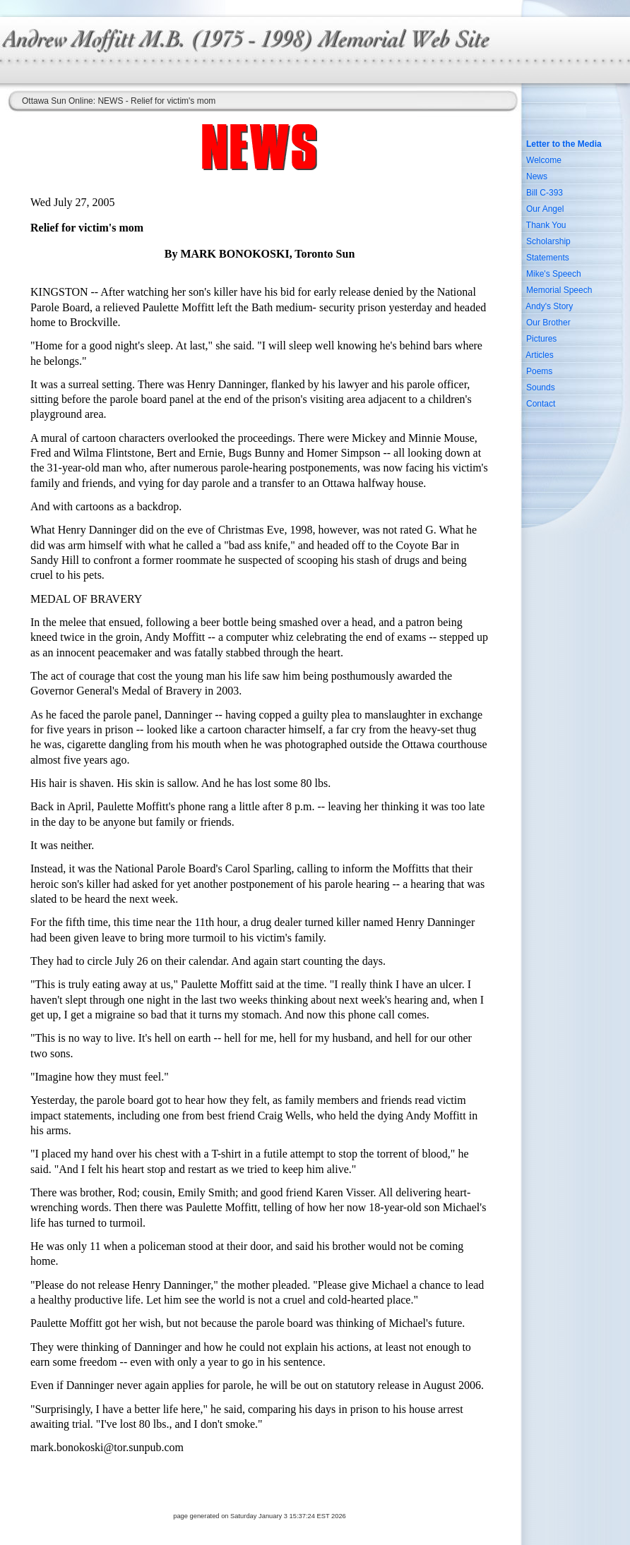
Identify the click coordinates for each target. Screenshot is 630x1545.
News (536, 176)
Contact (540, 404)
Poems (539, 371)
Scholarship (548, 241)
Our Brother (548, 322)
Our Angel (545, 209)
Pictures (541, 339)
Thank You (546, 225)
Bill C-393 (544, 193)
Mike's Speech (553, 274)
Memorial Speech (559, 290)
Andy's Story (549, 306)
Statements (547, 258)
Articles (539, 355)
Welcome (543, 160)
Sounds (540, 387)
